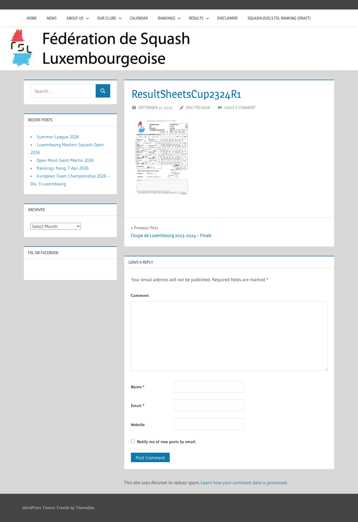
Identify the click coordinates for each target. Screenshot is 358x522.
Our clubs (109, 18)
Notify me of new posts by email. (166, 441)
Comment (140, 295)
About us (78, 18)
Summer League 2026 (58, 137)
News (51, 18)
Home (32, 18)
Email (137, 405)
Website (138, 424)
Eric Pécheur (198, 107)
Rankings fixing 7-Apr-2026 (63, 168)
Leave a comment (240, 107)
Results (199, 18)
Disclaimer (227, 18)
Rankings (169, 18)
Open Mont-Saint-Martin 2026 (65, 160)
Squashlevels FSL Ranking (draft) (279, 18)
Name (137, 386)
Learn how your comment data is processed (244, 482)
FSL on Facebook (43, 252)
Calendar (139, 18)
